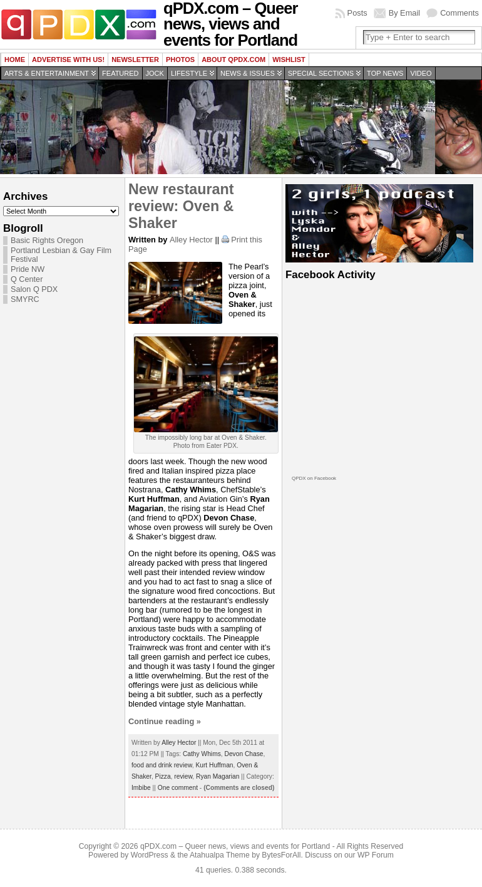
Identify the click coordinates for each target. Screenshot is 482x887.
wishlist (288, 59)
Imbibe (141, 787)
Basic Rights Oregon (47, 240)
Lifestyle (189, 73)
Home (14, 59)
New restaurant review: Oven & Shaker (180, 206)
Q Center (27, 279)
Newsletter (135, 59)
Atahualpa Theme (220, 855)
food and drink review (161, 765)
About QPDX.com (233, 59)
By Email (405, 13)
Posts (357, 13)
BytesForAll (281, 855)
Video (420, 73)
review (183, 776)
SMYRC (25, 299)
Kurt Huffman (214, 765)
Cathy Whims (202, 753)
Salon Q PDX (34, 289)
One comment (178, 787)
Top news (385, 73)
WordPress (149, 855)
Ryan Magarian (217, 776)
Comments (459, 13)
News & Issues (247, 73)
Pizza (163, 776)
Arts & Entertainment (46, 73)
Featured (120, 73)
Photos (180, 59)
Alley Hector (191, 239)
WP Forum (375, 855)
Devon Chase (243, 753)
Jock (155, 73)
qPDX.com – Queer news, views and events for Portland (235, 846)
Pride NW (27, 269)
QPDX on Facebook (314, 478)
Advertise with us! (68, 59)
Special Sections (321, 73)
